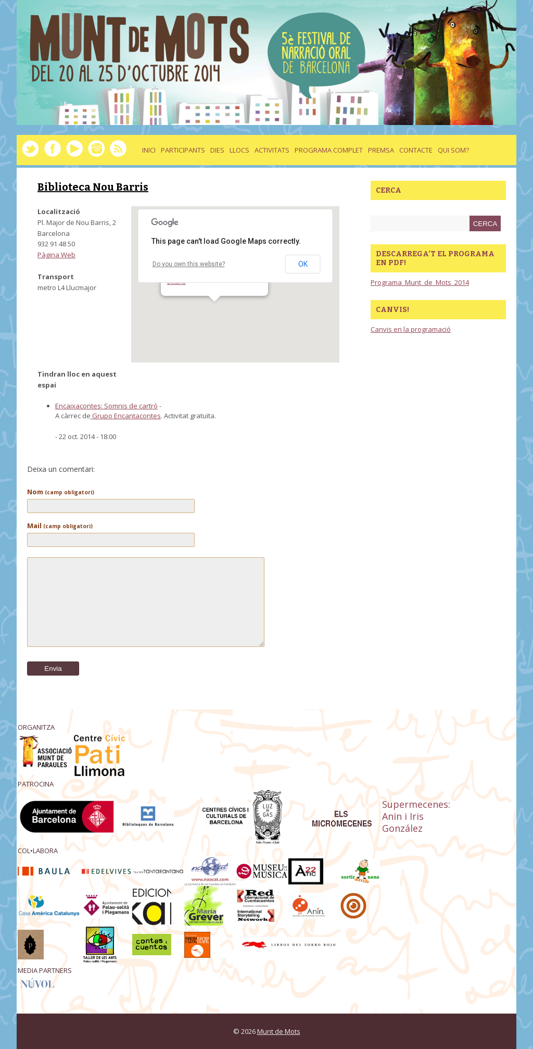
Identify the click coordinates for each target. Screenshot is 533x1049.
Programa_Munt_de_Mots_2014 (420, 282)
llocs (239, 150)
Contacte (416, 150)
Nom (60, 491)
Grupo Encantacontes (126, 415)
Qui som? (453, 150)
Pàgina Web (56, 254)
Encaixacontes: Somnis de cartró (106, 405)
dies (217, 150)
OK (303, 264)
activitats (272, 150)
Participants (183, 150)
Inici (149, 150)
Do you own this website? (189, 264)
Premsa (381, 150)
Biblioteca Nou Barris (92, 187)
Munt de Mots (278, 1031)
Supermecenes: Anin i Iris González (416, 816)
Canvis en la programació (411, 329)
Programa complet (329, 150)
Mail (60, 525)
